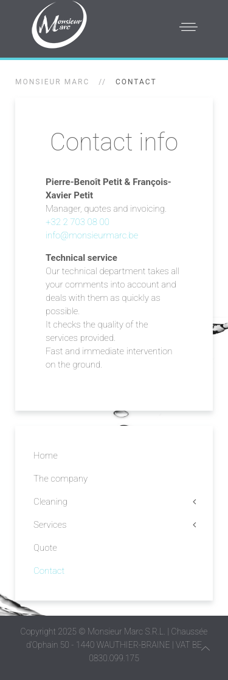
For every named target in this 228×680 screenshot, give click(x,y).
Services (49, 524)
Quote (45, 547)
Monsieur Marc (52, 82)
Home (45, 455)
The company (60, 478)
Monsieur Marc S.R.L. (126, 631)
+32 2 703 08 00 (77, 222)
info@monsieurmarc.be (92, 235)
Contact (48, 570)
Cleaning (50, 501)
